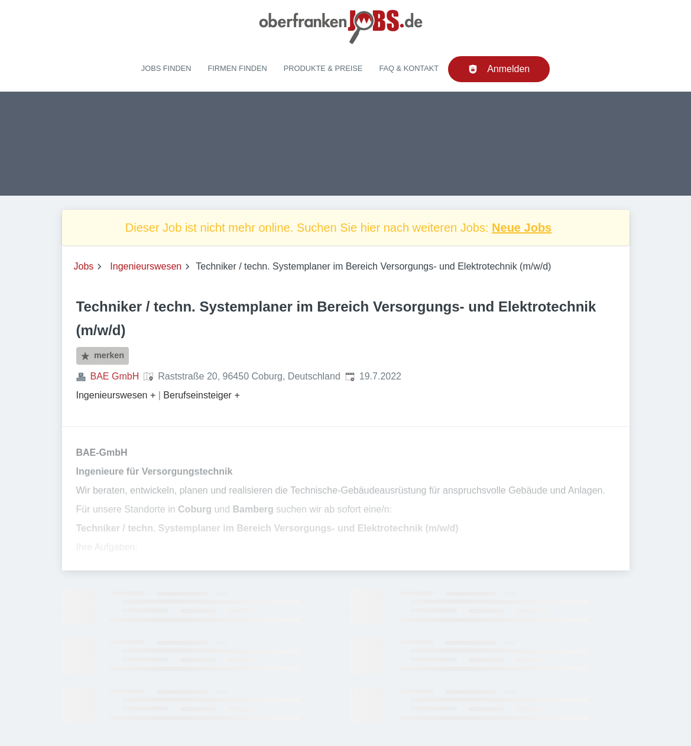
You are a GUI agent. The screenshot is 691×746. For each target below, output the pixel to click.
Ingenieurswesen (145, 266)
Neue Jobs (521, 227)
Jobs (84, 266)
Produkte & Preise (323, 68)
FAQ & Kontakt (409, 68)
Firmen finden (237, 68)
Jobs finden (166, 68)
